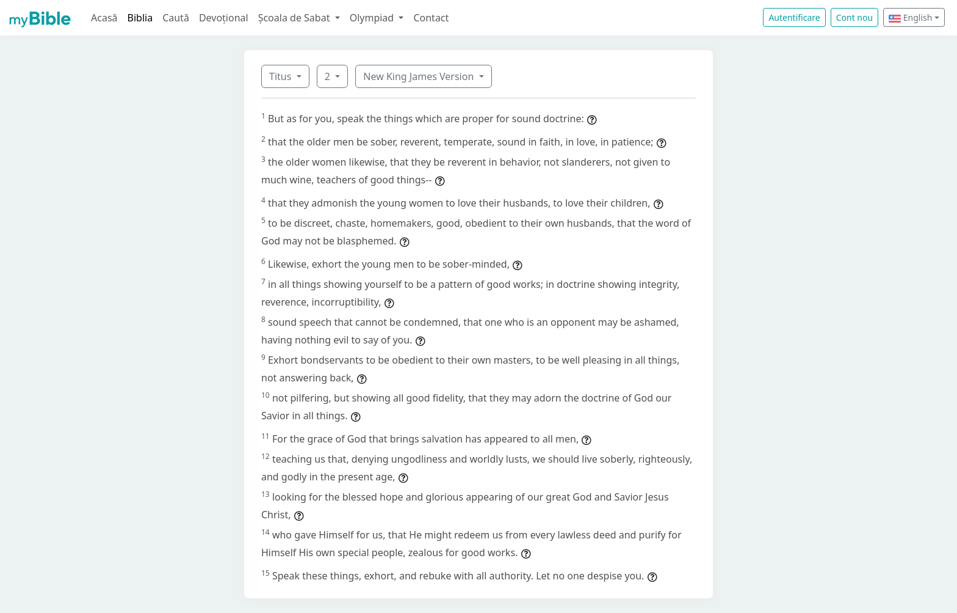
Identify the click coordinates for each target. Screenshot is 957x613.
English (910, 17)
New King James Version (419, 76)
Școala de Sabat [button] (295, 17)
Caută (175, 17)
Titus (281, 76)
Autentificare (794, 17)
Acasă (104, 17)
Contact (431, 17)
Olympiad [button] (373, 17)
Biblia (140, 17)
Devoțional (223, 17)
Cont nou (854, 17)
